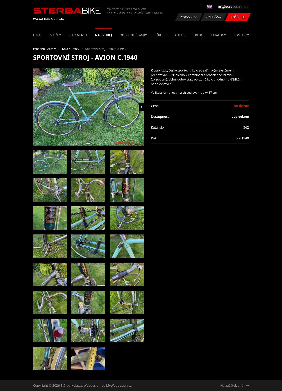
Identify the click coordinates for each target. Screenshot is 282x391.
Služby (55, 35)
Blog (199, 35)
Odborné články (133, 35)
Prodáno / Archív (44, 49)
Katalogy (218, 35)
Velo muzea (78, 35)
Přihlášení (214, 17)
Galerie (181, 35)
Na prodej (103, 35)
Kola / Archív (70, 49)
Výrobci (161, 35)
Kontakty (241, 35)
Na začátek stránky (234, 385)
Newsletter (188, 17)
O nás (37, 35)
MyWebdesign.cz (119, 385)
